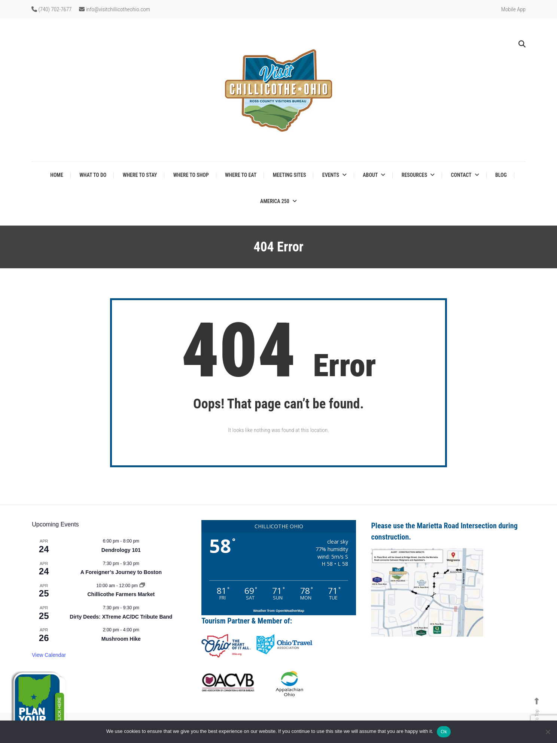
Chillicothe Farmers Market (121, 594)
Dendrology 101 (121, 550)
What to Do (92, 175)
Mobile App (513, 9)
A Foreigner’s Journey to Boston (121, 572)
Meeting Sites (289, 175)
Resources (414, 175)
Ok (444, 731)
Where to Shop (191, 175)
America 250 (274, 201)
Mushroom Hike (121, 639)
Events (330, 175)
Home (56, 175)
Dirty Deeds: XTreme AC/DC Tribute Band (121, 617)
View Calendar (49, 655)
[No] (547, 732)
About (370, 175)
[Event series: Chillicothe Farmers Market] (142, 585)
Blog (501, 175)
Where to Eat (240, 175)
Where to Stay (140, 175)
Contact (461, 175)
